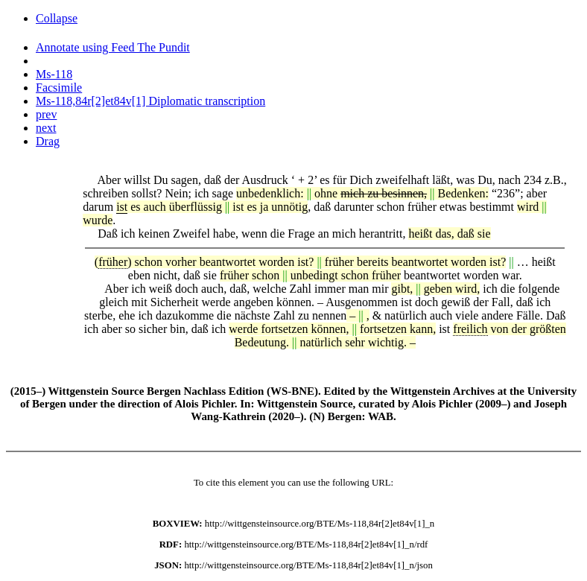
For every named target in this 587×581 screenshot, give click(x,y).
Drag (48, 141)
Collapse (56, 18)
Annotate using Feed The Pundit (113, 47)
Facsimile (59, 87)
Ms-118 (54, 74)
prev (46, 114)
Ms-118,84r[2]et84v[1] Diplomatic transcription (150, 101)
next (46, 127)
